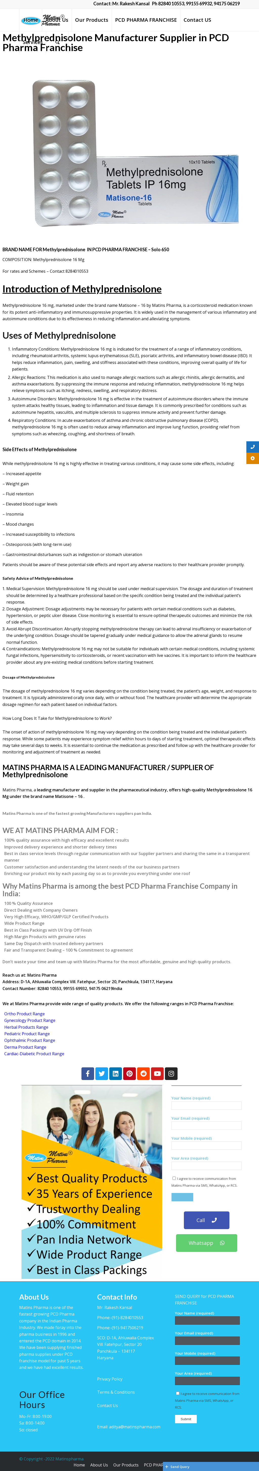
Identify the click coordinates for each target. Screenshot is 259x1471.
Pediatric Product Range (27, 1034)
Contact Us (107, 1405)
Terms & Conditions (116, 1392)
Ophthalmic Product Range (29, 1040)
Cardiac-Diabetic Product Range (34, 1053)
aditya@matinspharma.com (134, 1427)
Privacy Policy (109, 1379)
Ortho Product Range (24, 1014)
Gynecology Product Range (29, 1020)
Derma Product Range (25, 1047)
